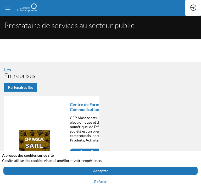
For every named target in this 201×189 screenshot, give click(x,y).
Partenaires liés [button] (20, 87)
